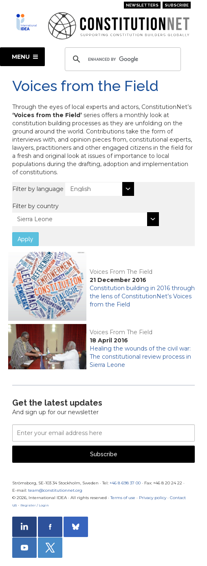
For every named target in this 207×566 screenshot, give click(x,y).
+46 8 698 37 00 (125, 483)
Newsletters (142, 5)
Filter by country (35, 206)
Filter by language (38, 189)
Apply (25, 239)
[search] (121, 59)
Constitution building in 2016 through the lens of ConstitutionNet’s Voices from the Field (142, 296)
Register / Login (34, 505)
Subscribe (177, 5)
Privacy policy (152, 497)
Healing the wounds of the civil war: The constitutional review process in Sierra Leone (140, 356)
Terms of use (122, 497)
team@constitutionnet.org (55, 490)
